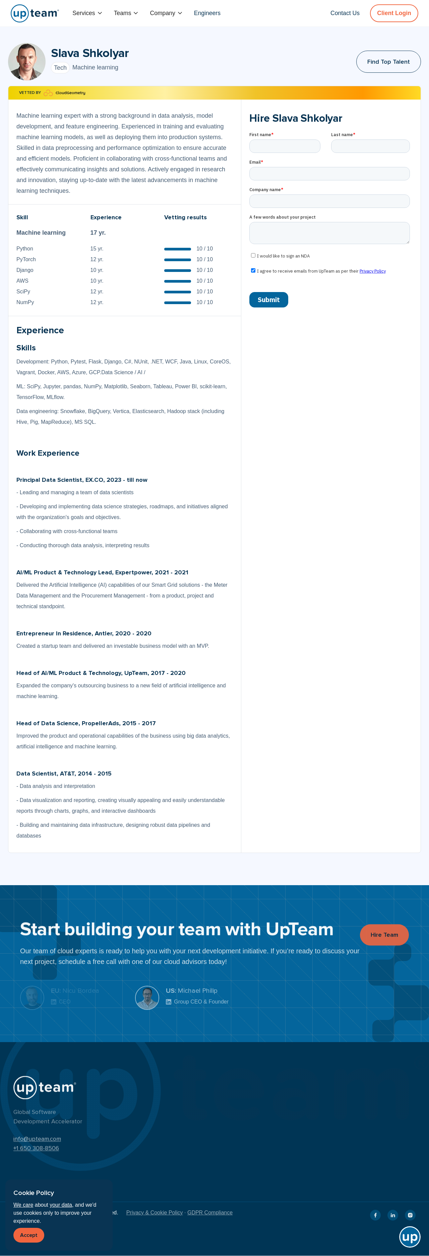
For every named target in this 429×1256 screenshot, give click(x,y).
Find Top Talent (388, 61)
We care (23, 1205)
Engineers (207, 13)
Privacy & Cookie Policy (154, 1212)
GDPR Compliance (210, 1212)
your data (61, 1205)
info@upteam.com (37, 1142)
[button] (87, 13)
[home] (35, 13)
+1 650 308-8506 (36, 1151)
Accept (29, 1235)
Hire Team (384, 940)
